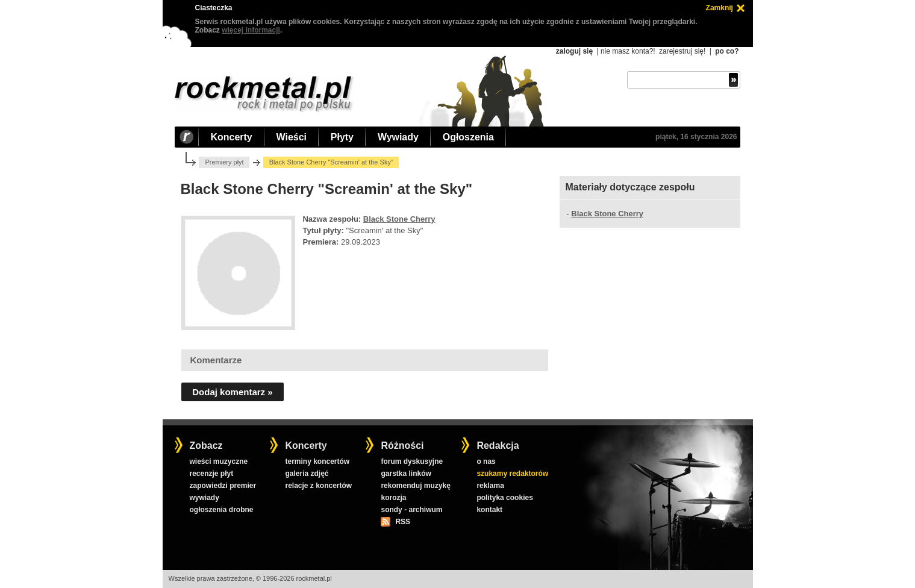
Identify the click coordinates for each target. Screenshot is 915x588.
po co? (727, 51)
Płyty (342, 137)
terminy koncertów (317, 461)
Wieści (291, 137)
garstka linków (406, 473)
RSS (402, 522)
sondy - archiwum (411, 509)
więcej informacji (251, 30)
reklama (490, 485)
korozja (393, 497)
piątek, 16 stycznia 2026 (696, 137)
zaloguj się (574, 51)
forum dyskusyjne (412, 461)
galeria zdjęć (306, 473)
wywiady (204, 497)
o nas (485, 461)
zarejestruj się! (682, 51)
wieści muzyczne (218, 461)
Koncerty (231, 137)
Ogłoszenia (468, 137)
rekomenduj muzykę (415, 485)
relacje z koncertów (318, 485)
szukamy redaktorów (512, 473)
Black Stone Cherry (399, 219)
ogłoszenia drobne (221, 509)
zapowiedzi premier (222, 485)
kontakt (489, 509)
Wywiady (398, 137)
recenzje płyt (211, 473)
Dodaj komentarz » (232, 392)
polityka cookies (504, 497)
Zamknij (719, 8)
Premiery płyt (224, 162)
